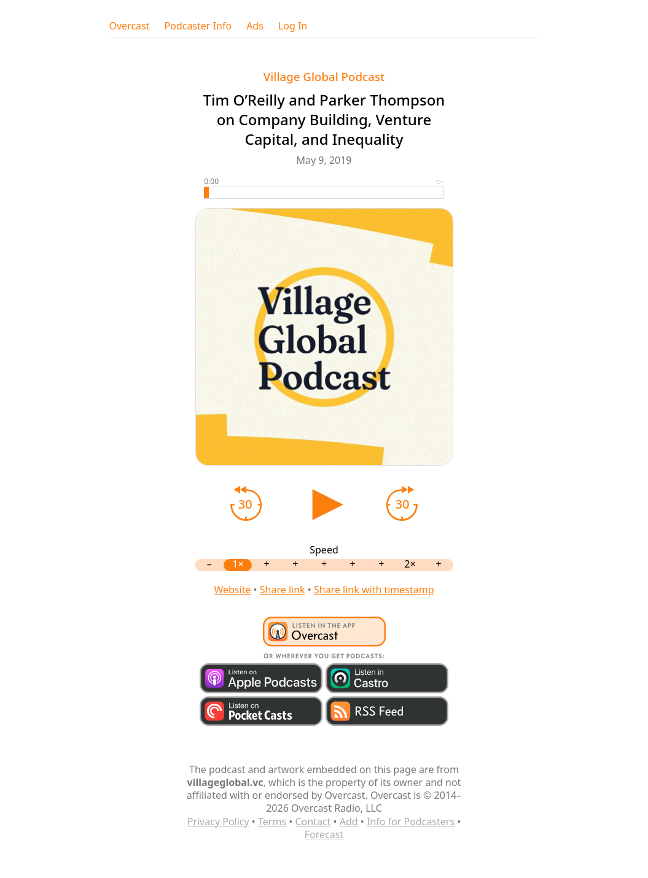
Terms (272, 821)
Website (232, 589)
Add (349, 821)
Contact (312, 821)
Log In (292, 26)
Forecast (324, 834)
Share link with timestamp (374, 589)
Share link (282, 589)
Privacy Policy (218, 821)
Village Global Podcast (324, 76)
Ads (254, 26)
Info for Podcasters (411, 821)
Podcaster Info (198, 26)
